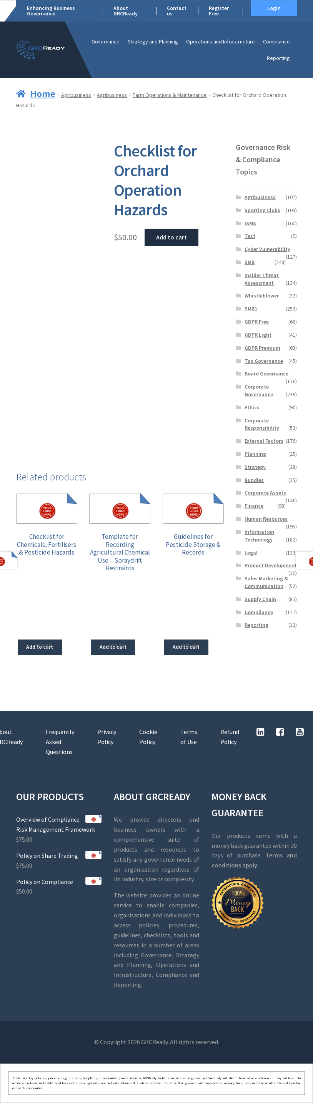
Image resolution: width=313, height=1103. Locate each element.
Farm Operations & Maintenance (169, 94)
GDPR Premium (262, 347)
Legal (251, 552)
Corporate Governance (259, 390)
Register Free (219, 11)
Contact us (176, 11)
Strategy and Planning (153, 41)
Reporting (278, 58)
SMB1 (251, 308)
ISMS (250, 223)
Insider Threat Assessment (262, 279)
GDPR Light (258, 334)
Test (250, 236)
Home (42, 93)
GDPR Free (257, 321)
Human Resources (266, 518)
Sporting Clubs (262, 210)
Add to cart (171, 237)
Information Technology (259, 535)
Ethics (252, 407)
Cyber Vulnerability (267, 249)
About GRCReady (125, 11)
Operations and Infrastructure (220, 41)
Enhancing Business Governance (51, 11)
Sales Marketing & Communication (266, 582)
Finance (254, 505)
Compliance (276, 41)
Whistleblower (262, 295)
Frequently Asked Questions (60, 742)
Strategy (255, 466)
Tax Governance (264, 360)
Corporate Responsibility (262, 424)
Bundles (254, 480)
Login (274, 8)
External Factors (264, 440)
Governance (106, 41)
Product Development (271, 565)
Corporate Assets (265, 492)
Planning (255, 453)
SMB (250, 262)
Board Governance (266, 373)
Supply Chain (260, 599)
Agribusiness (76, 94)
